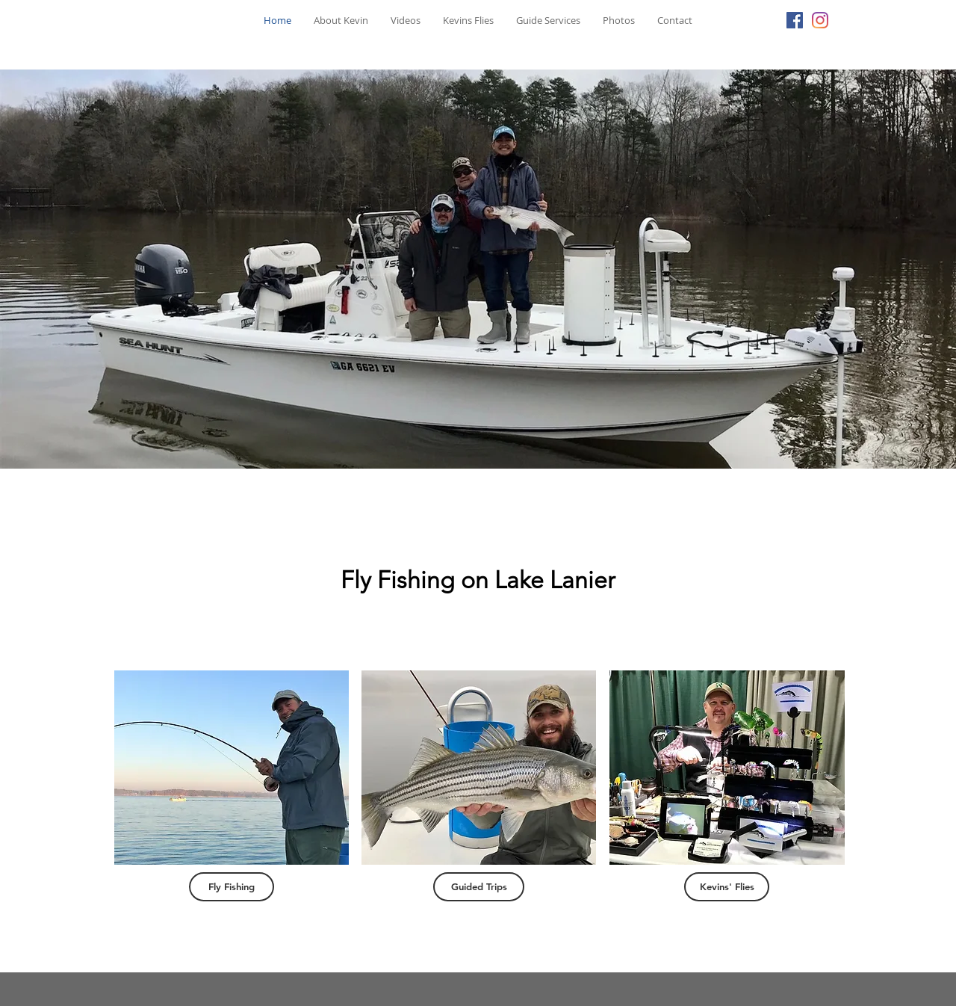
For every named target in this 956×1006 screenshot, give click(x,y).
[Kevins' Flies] (726, 886)
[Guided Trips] (478, 886)
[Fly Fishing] (231, 886)
